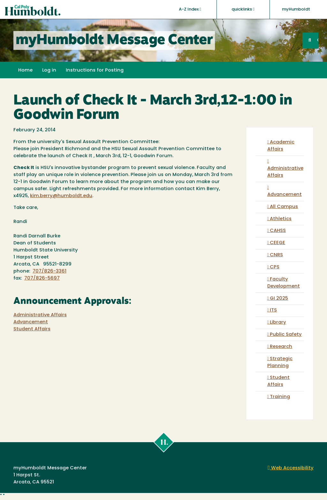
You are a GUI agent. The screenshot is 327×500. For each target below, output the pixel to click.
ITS (273, 310)
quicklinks (243, 9)
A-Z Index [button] (190, 9)
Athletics (281, 219)
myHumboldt (296, 9)
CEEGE (277, 243)
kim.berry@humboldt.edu (61, 196)
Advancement (30, 322)
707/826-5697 (42, 278)
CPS (274, 267)
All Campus (284, 206)
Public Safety (286, 334)
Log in (49, 70)
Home (25, 70)
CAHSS (278, 230)
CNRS (276, 255)
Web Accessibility (291, 468)
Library (278, 322)
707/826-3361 (49, 271)
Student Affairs (31, 329)
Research (281, 346)
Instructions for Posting (95, 70)
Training (280, 397)
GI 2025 (279, 298)
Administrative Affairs (40, 315)
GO (317, 40)
